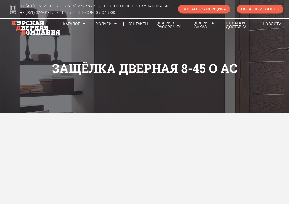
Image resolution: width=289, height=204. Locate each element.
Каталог (71, 24)
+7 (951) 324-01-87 (37, 12)
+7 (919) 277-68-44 (79, 6)
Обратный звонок (260, 9)
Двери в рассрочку (169, 25)
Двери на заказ (204, 25)
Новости (272, 24)
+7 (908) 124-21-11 (37, 6)
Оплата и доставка (236, 25)
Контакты (137, 24)
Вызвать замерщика (204, 9)
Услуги (104, 24)
